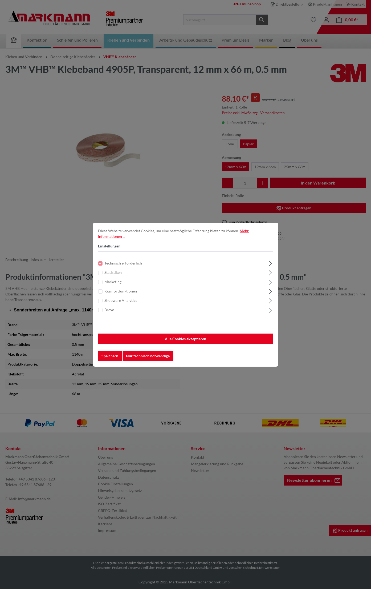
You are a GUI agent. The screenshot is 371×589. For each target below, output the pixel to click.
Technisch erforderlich (123, 267)
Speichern (109, 359)
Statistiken (113, 276)
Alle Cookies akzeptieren (185, 342)
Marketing (112, 285)
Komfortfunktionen (120, 295)
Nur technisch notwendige (148, 359)
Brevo (109, 313)
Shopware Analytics (120, 304)
